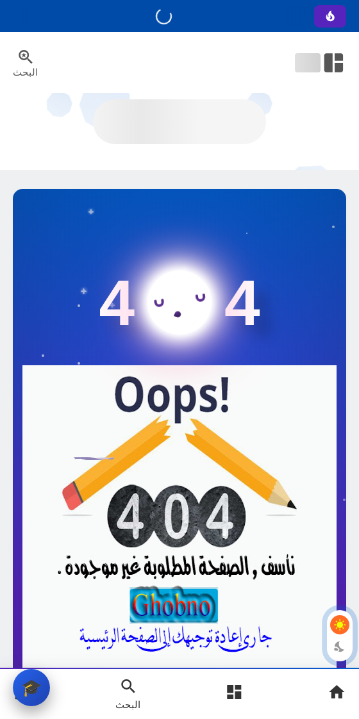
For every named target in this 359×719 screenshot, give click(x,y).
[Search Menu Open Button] (25, 62)
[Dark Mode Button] (339, 646)
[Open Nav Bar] (320, 63)
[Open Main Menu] (234, 693)
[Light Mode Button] (339, 624)
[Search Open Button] (127, 693)
